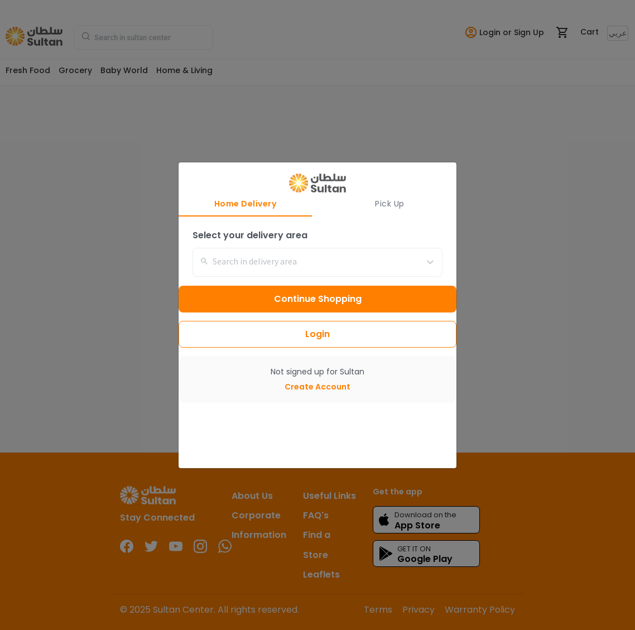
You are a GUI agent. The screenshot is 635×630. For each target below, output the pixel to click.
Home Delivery (245, 203)
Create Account (317, 386)
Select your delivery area (250, 235)
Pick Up (390, 203)
